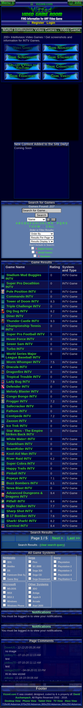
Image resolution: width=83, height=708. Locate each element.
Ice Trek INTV (16, 426)
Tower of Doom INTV (22, 301)
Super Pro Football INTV (25, 334)
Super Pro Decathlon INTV (22, 285)
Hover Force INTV (20, 339)
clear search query (52, 545)
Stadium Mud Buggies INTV (23, 276)
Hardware (45, 256)
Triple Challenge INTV (23, 306)
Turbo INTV (15, 349)
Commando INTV (19, 296)
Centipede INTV (18, 416)
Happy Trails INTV (20, 468)
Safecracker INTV (20, 406)
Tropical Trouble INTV (23, 377)
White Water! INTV (20, 439)
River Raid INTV (18, 458)
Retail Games (45, 252)
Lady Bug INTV (18, 381)
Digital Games (45, 249)
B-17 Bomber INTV (21, 516)
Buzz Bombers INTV (22, 483)
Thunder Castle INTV (22, 321)
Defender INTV (17, 386)
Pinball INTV (16, 473)
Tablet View (45, 701)
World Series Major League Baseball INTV (23, 355)
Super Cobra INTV (20, 463)
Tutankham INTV (19, 444)
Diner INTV (14, 316)
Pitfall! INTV (15, 501)
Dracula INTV (16, 367)
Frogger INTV (16, 401)
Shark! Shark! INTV (21, 521)
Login (51, 23)
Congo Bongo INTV (21, 396)
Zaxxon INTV (16, 421)
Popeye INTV (16, 478)
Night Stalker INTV (20, 506)
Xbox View (71, 701)
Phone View (29, 701)
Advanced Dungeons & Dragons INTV (25, 494)
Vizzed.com (44, 4)
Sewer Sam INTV (19, 344)
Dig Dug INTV (17, 311)
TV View (58, 701)
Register (38, 23)
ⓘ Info (75, 3)
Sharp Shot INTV (19, 511)
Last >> (74, 538)
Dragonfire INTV (19, 372)
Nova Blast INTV (19, 488)
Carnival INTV (17, 526)
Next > (57, 538)
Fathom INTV (16, 411)
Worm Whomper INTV (23, 362)
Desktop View (12, 701)
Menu (7, 3)
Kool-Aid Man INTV (21, 453)
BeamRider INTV (19, 449)
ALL (51, 226)
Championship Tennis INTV (23, 327)
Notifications (41, 612)
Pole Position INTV (21, 291)
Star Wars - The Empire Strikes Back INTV (25, 432)
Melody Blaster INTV (22, 391)
